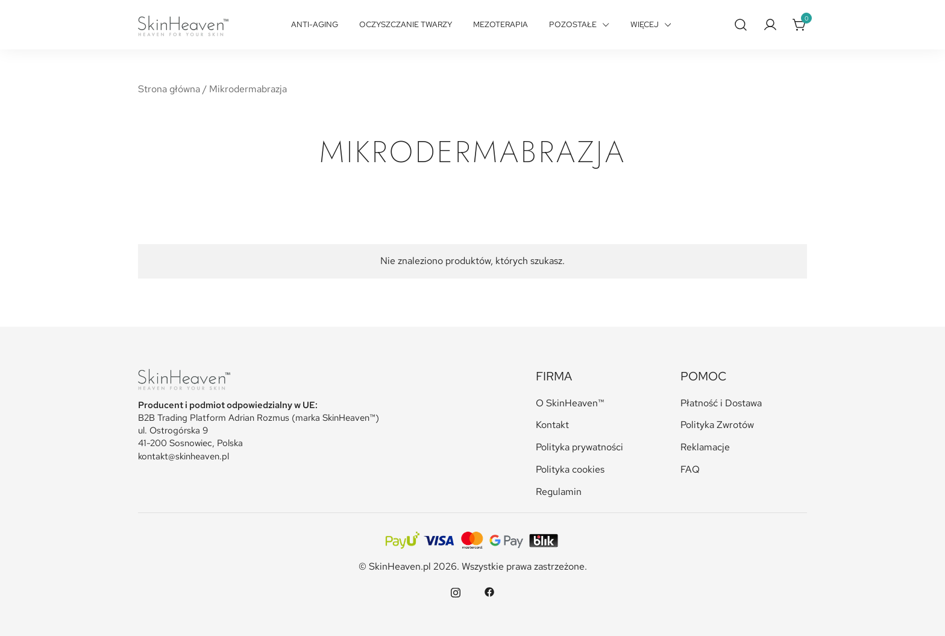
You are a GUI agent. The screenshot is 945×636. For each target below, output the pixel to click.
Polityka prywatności (579, 447)
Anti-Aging (314, 24)
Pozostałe (573, 24)
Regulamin (559, 491)
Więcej (644, 24)
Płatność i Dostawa (721, 403)
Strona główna (169, 89)
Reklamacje (705, 447)
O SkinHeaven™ (570, 403)
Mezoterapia (500, 24)
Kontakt (552, 424)
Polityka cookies (570, 469)
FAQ (690, 469)
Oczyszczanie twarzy (405, 24)
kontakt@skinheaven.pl (183, 456)
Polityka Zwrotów (717, 424)
